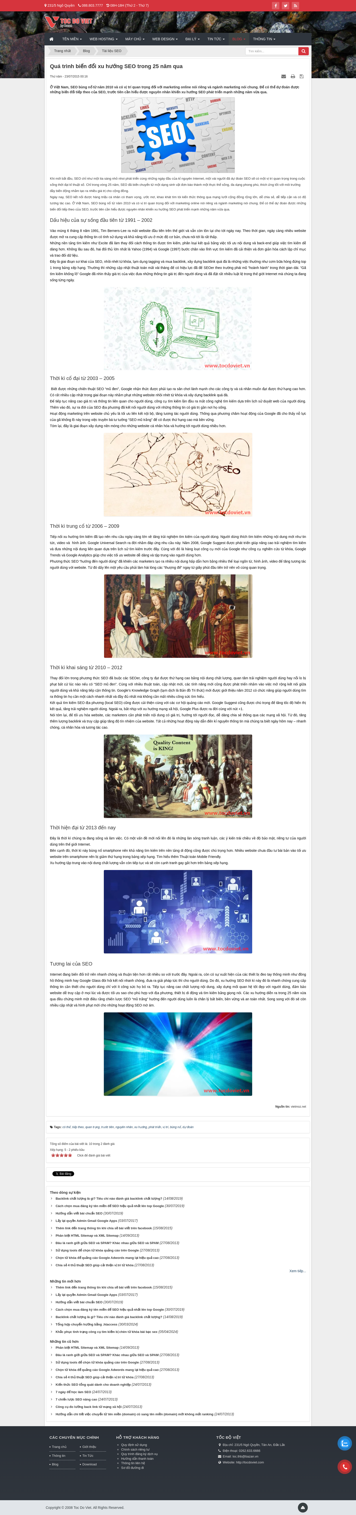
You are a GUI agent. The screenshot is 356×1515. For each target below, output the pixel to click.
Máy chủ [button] (135, 40)
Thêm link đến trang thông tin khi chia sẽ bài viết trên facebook (104, 1228)
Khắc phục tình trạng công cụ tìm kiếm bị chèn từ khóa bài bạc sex (106, 1332)
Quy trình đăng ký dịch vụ (139, 1454)
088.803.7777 (92, 5)
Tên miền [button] (72, 40)
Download (89, 1464)
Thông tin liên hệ (133, 1463)
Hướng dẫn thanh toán (137, 1458)
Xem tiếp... (297, 1271)
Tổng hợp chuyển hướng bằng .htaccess (86, 1324)
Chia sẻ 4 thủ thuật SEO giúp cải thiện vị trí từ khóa (95, 1265)
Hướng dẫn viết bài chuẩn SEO (79, 1213)
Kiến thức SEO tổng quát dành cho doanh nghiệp (93, 1384)
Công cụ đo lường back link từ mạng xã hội (89, 1407)
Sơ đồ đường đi (132, 1468)
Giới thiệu (89, 1447)
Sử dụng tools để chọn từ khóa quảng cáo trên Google (97, 1250)
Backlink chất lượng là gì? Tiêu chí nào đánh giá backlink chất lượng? (109, 1198)
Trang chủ (59, 1447)
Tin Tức (87, 1456)
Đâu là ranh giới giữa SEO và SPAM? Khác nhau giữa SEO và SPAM (107, 1243)
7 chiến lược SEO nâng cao (76, 1399)
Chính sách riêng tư (135, 1449)
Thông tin (58, 1456)
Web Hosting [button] (103, 40)
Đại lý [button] (192, 40)
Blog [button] (238, 40)
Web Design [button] (165, 40)
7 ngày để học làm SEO (73, 1392)
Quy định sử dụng (134, 1445)
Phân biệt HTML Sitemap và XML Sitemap (87, 1235)
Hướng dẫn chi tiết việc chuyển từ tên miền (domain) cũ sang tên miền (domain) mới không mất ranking (134, 1414)
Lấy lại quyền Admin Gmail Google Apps (86, 1221)
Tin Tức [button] (216, 40)
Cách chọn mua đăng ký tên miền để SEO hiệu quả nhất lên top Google (110, 1206)
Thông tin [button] (264, 40)
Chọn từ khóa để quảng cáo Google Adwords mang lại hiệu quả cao (107, 1258)
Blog (55, 1464)
